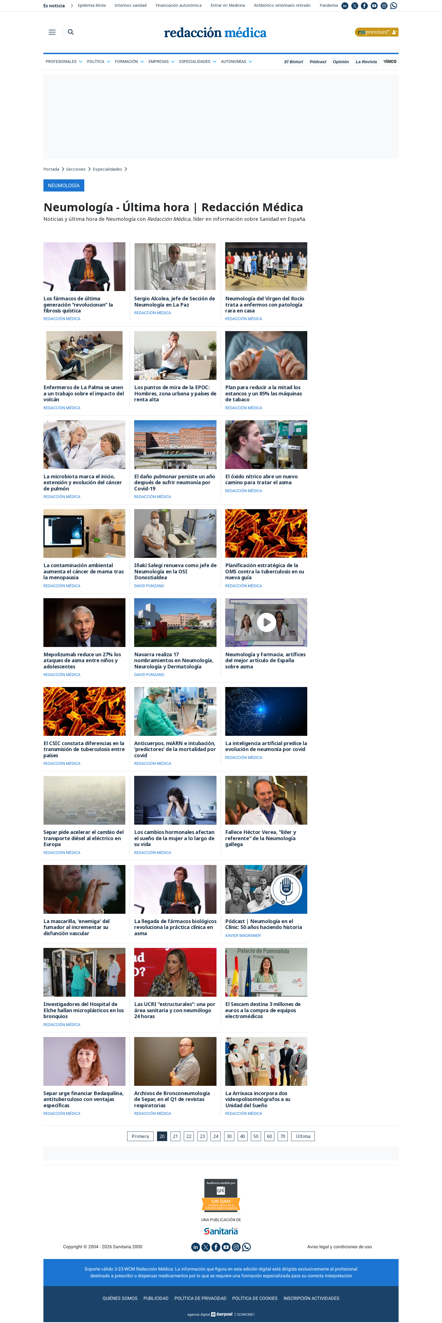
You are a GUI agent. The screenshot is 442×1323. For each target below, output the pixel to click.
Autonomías (236, 61)
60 (269, 1137)
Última (304, 1137)
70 (283, 1137)
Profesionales (64, 61)
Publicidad (156, 1299)
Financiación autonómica (179, 5)
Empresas (162, 61)
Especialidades (197, 61)
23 (202, 1137)
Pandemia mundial (336, 5)
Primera (139, 1137)
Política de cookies (255, 1299)
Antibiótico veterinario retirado (282, 5)
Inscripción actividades (311, 1299)
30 (229, 1137)
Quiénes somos (120, 1299)
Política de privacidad (200, 1299)
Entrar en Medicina (228, 5)
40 (242, 1137)
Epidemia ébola (92, 5)
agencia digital (198, 1315)
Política (99, 61)
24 (215, 1137)
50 (256, 1137)
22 (188, 1137)
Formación (129, 61)
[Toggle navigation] (52, 32)
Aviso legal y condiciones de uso (339, 1248)
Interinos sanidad (131, 5)
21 (175, 1137)
